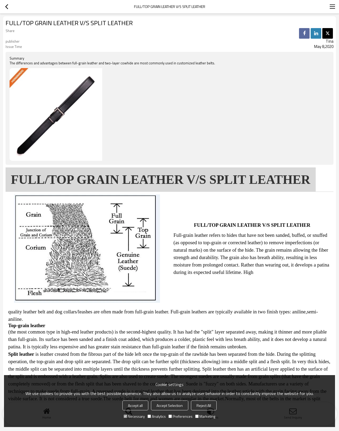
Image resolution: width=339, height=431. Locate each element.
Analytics (157, 416)
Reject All (204, 405)
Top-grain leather (26, 325)
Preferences (180, 416)
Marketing (205, 416)
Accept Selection (170, 405)
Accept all (135, 405)
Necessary (134, 416)
